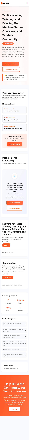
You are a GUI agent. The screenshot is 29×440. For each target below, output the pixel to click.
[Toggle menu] (27, 3)
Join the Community (10, 64)
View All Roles (8, 277)
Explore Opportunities (11, 69)
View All (6, 245)
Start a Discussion (14, 144)
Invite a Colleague (14, 208)
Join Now (14, 409)
